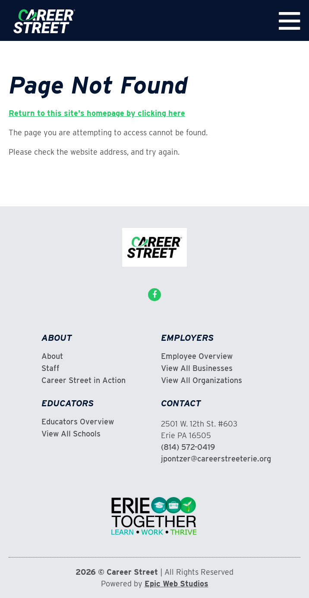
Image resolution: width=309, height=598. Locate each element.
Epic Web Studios (176, 583)
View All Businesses (197, 368)
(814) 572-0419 (188, 447)
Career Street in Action (83, 380)
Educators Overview (77, 422)
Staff (50, 368)
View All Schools (71, 434)
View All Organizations (201, 380)
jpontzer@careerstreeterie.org (216, 458)
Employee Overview (197, 356)
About (52, 356)
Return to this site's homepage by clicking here (97, 113)
